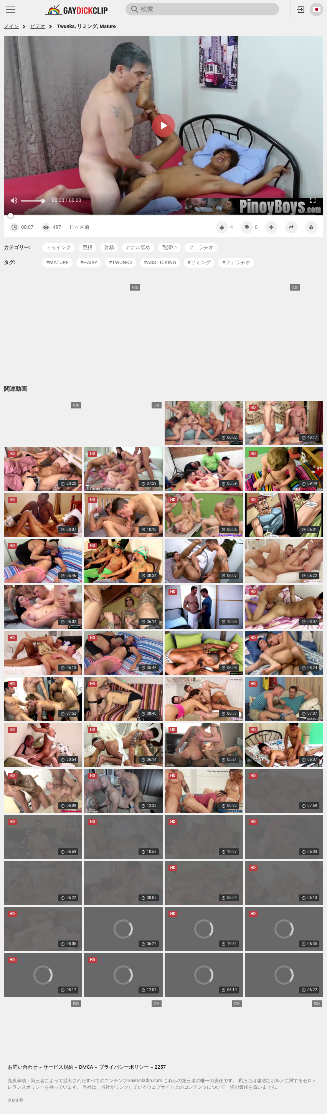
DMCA (86, 1067)
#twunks (120, 262)
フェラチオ (200, 247)
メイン (11, 26)
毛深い (169, 247)
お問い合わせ (23, 1067)
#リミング (199, 262)
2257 (160, 1067)
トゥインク (58, 247)
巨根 (87, 247)
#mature (57, 262)
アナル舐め (138, 247)
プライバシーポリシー (124, 1067)
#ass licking (160, 262)
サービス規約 (58, 1067)
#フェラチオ (236, 262)
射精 (109, 247)
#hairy (88, 262)
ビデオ (37, 26)
